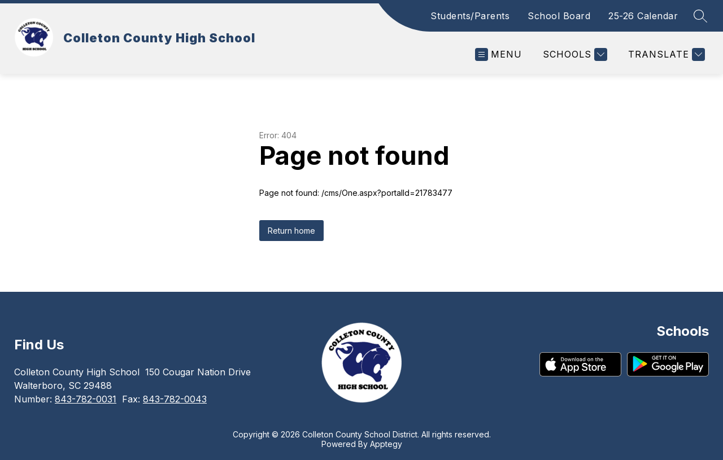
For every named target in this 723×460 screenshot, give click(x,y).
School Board (559, 15)
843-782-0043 (175, 399)
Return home (291, 230)
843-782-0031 (85, 399)
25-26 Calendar (643, 15)
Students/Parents (469, 15)
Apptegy (386, 444)
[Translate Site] (665, 54)
